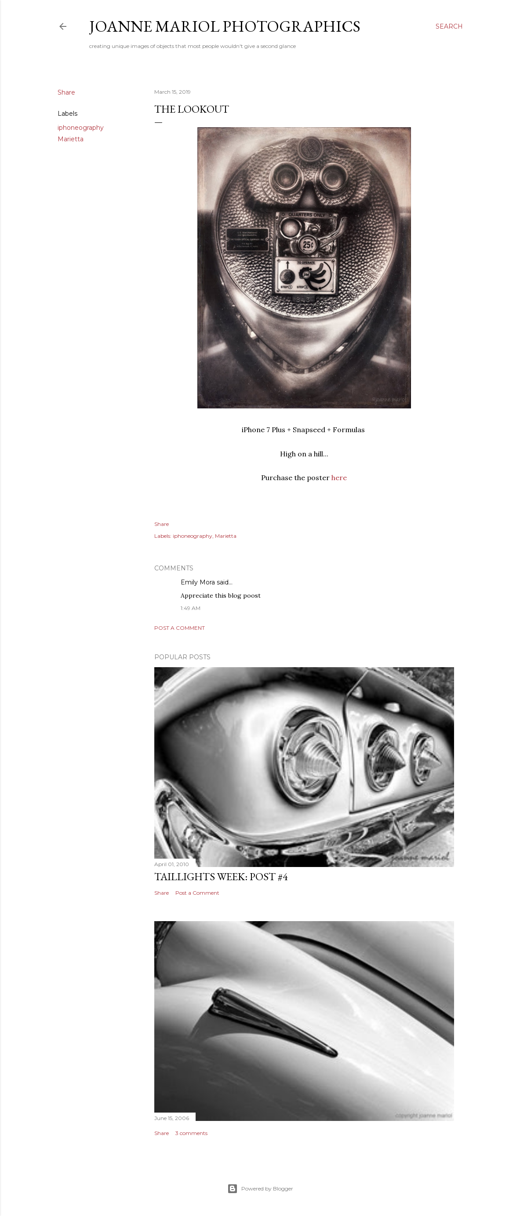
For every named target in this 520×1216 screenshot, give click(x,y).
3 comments (191, 1133)
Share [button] (66, 92)
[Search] (449, 26)
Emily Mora (198, 582)
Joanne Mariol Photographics (224, 26)
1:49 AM (190, 608)
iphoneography (81, 128)
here (339, 477)
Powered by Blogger (260, 1188)
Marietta (71, 139)
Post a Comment (179, 628)
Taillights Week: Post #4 (221, 876)
